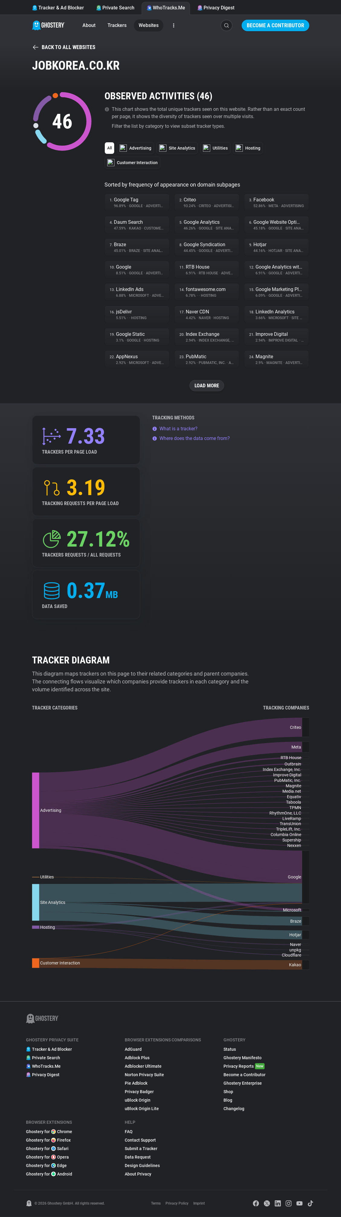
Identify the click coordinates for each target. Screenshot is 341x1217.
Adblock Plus (137, 1058)
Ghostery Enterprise (243, 1083)
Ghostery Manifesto (243, 1058)
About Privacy (138, 1174)
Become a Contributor (275, 25)
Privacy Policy (177, 1204)
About (88, 25)
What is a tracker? (175, 429)
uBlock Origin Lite (142, 1108)
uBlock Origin (137, 1100)
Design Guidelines (142, 1165)
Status (230, 1049)
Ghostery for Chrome (49, 1131)
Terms (156, 1204)
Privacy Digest (215, 8)
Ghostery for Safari (47, 1148)
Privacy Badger (139, 1092)
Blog (228, 1100)
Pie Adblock (136, 1083)
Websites (149, 25)
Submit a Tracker (141, 1148)
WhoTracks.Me (165, 8)
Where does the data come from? (191, 438)
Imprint (199, 1204)
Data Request (138, 1157)
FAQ (129, 1131)
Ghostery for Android (49, 1174)
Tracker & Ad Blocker (58, 8)
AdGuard (133, 1049)
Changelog (234, 1108)
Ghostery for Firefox (48, 1140)
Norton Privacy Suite (144, 1075)
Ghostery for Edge (46, 1165)
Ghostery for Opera (47, 1157)
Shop (228, 1092)
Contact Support (140, 1140)
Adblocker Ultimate (143, 1066)
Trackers (117, 25)
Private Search (115, 8)
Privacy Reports (244, 1066)
